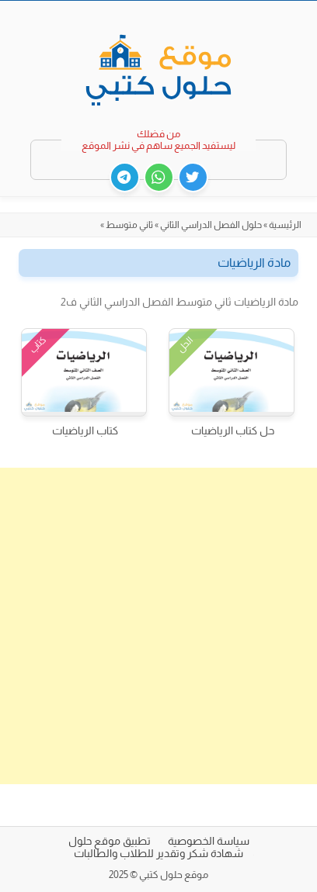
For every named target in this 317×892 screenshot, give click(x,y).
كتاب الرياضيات (85, 430)
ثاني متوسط (129, 225)
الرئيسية (285, 225)
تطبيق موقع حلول (109, 841)
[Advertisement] (158, 626)
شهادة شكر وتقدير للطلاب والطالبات (158, 853)
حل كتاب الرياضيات (232, 430)
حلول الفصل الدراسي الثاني (211, 225)
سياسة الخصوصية (208, 841)
